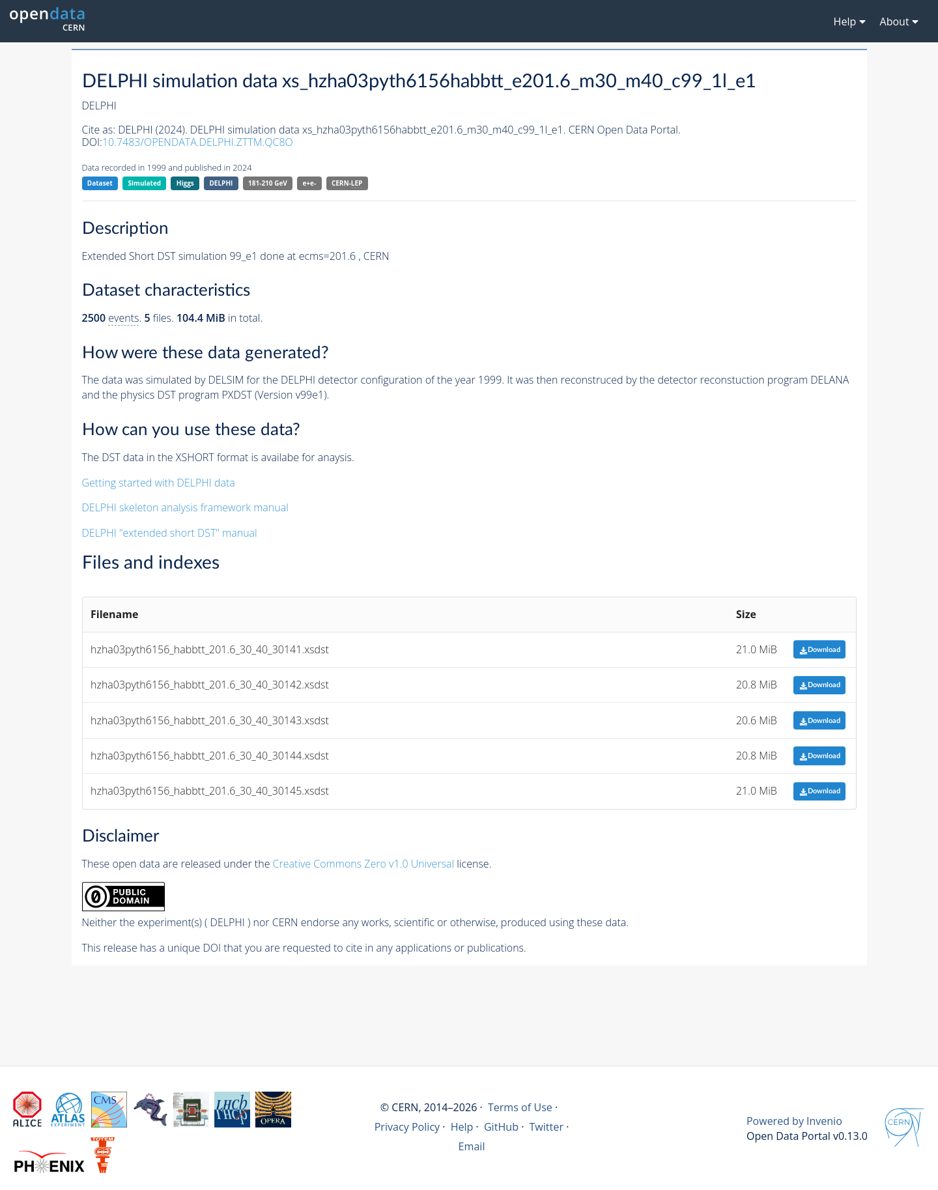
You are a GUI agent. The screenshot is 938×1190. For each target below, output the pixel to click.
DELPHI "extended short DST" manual (169, 533)
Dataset (100, 183)
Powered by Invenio (794, 1121)
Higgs (185, 183)
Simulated (145, 183)
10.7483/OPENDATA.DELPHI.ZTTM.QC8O (197, 142)
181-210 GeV (267, 183)
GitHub (501, 1127)
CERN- (347, 183)
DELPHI (221, 183)
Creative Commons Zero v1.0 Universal (364, 864)
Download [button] (819, 649)
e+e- (309, 183)
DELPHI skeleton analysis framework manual (185, 507)
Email (472, 1146)
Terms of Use (520, 1107)
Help (462, 1127)
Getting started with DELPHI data (158, 482)
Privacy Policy (407, 1127)
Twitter (546, 1127)
